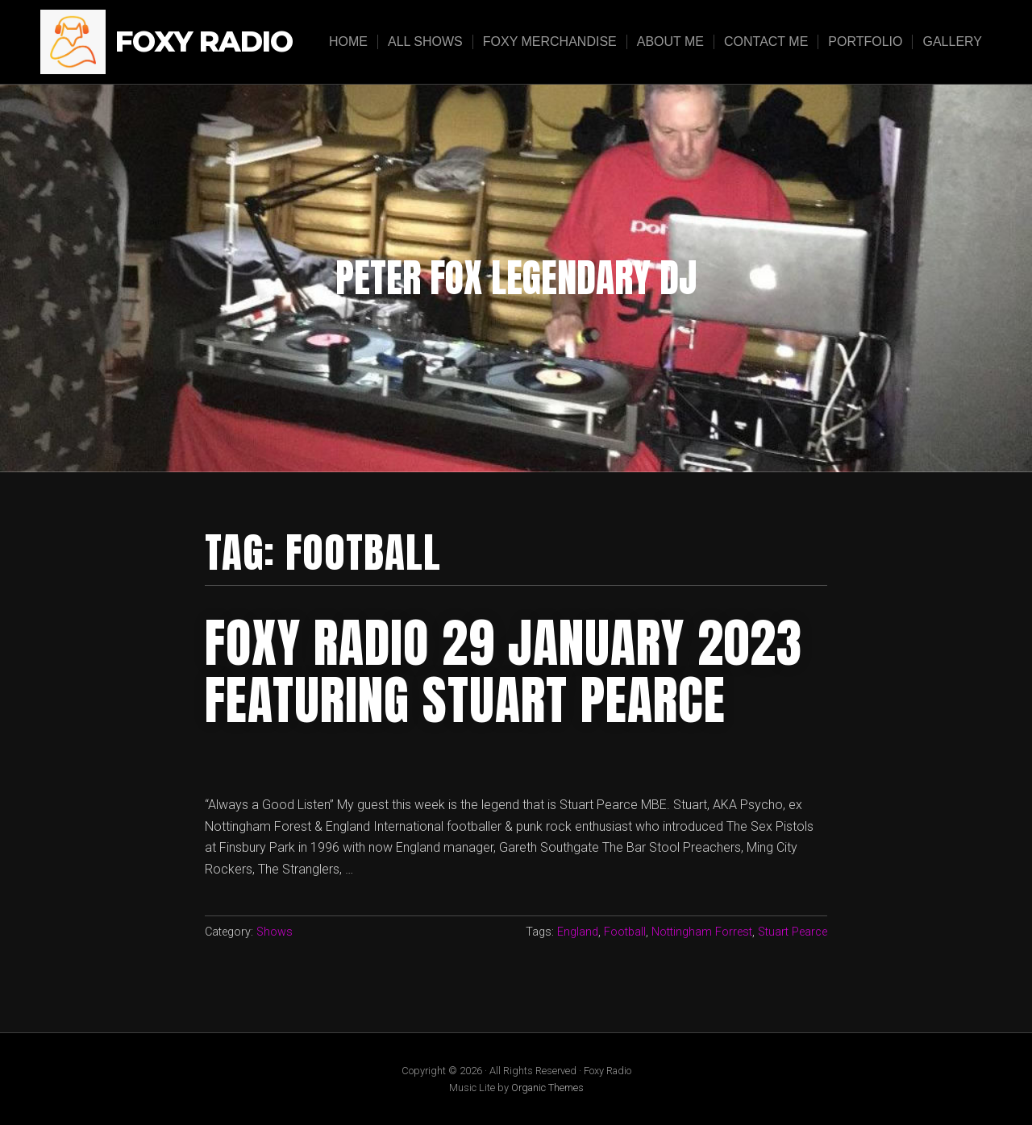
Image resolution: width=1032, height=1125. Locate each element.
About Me (670, 41)
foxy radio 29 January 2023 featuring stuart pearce (503, 671)
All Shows (425, 41)
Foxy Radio (204, 42)
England (577, 932)
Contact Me (766, 41)
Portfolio (865, 41)
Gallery (952, 41)
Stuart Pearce (792, 932)
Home (348, 41)
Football (625, 932)
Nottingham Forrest (701, 932)
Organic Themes (547, 1087)
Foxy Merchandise (550, 41)
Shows (274, 932)
